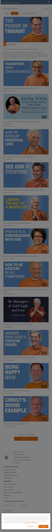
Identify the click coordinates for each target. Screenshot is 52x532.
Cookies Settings (30, 526)
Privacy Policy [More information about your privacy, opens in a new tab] (26, 522)
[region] (26, 521)
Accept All (43, 526)
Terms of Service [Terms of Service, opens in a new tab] (34, 522)
